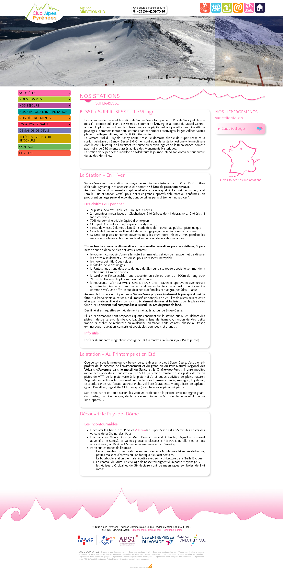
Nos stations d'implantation (43, 112)
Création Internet (145, 567)
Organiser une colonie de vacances (134, 559)
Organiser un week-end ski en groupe (94, 557)
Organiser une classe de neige (113, 552)
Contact (26, 147)
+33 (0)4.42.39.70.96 (151, 11)
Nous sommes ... (45, 98)
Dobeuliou (133, 567)
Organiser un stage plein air (164, 552)
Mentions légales (173, 529)
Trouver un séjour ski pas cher (190, 554)
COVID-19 (26, 153)
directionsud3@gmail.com (146, 529)
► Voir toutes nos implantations (240, 178)
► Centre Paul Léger (240, 129)
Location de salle (45, 124)
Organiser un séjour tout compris (136, 554)
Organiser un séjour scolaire (164, 554)
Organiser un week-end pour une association (173, 557)
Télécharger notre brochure (35, 138)
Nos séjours (45, 105)
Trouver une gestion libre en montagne (105, 554)
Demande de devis (34, 130)
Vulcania (140, 430)
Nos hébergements (45, 117)
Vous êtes (45, 92)
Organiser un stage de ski (139, 552)
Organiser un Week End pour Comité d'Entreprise (132, 557)
